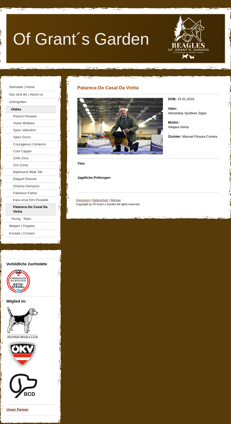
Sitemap (115, 200)
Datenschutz (100, 200)
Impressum (83, 200)
